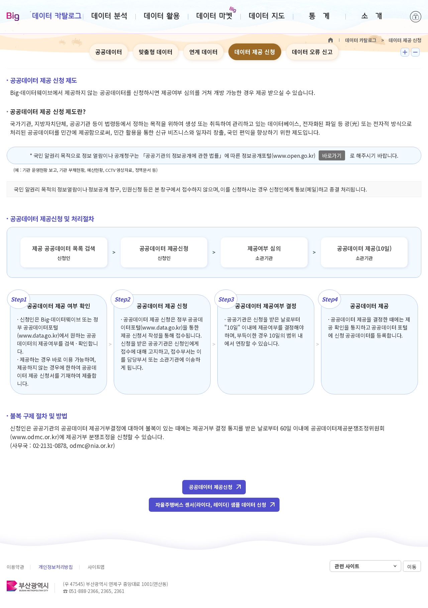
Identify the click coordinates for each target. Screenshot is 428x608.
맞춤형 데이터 (156, 51)
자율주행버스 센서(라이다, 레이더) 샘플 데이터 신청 (210, 504)
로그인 (415, 16)
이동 (412, 566)
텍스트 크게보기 (405, 52)
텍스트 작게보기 (415, 52)
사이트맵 (96, 567)
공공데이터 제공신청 (210, 486)
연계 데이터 (203, 51)
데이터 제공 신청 (254, 51)
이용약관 (15, 567)
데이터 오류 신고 (312, 51)
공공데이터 (108, 51)
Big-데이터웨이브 (13, 17)
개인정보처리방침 (55, 567)
